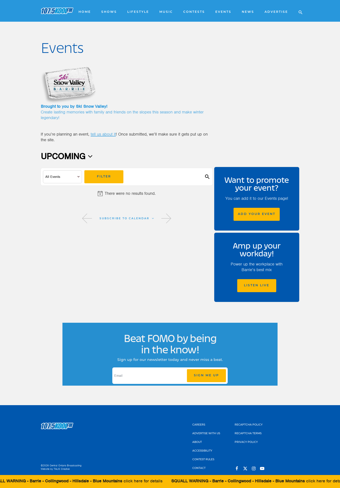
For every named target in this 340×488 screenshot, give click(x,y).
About (197, 442)
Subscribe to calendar (124, 218)
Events (223, 12)
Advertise (276, 12)
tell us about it (103, 134)
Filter (104, 176)
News (248, 12)
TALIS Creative (62, 469)
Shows (109, 12)
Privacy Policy (246, 442)
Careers (198, 425)
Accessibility (202, 451)
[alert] (126, 193)
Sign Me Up (206, 375)
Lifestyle (138, 12)
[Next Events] (166, 218)
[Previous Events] (87, 218)
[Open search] (298, 10)
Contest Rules (203, 459)
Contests (194, 12)
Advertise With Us (206, 433)
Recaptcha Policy (249, 425)
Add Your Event (256, 214)
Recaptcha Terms (248, 433)
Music (166, 12)
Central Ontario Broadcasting (66, 465)
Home (84, 12)
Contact (199, 468)
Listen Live (256, 285)
